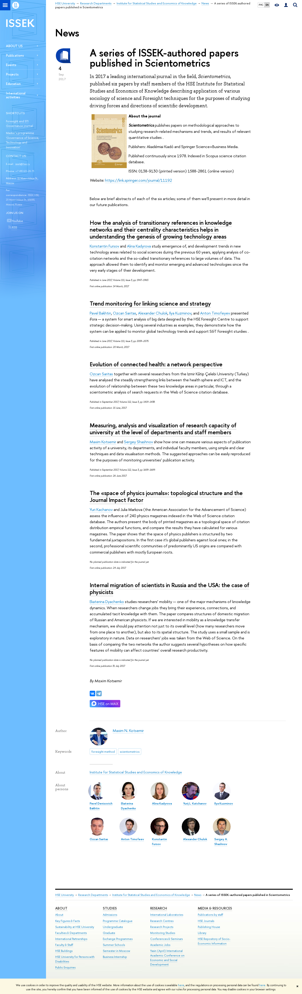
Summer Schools (114, 945)
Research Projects (161, 927)
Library (202, 933)
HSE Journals (206, 921)
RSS (14, 227)
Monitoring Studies (162, 933)
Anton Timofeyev (215, 313)
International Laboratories (166, 915)
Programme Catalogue (117, 921)
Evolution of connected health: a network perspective (156, 364)
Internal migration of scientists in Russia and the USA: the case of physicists (169, 588)
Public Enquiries (65, 967)
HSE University (64, 895)
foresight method (103, 751)
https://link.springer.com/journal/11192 (138, 180)
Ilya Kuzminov (180, 313)
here (181, 985)
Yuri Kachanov (101, 509)
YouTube (17, 221)
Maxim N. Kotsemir (128, 730)
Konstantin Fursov (104, 246)
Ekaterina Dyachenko (107, 601)
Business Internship (115, 957)
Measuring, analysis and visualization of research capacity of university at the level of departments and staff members (163, 428)
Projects (12, 74)
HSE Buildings (63, 951)
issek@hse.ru (22, 164)
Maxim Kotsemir (103, 441)
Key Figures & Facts (67, 921)
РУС (261, 4)
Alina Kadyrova (139, 246)
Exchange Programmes (117, 939)
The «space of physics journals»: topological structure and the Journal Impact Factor (166, 496)
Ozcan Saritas (124, 313)
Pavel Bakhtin (100, 313)
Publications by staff (210, 915)
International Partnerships (71, 939)
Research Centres (161, 921)
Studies (110, 908)
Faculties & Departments (71, 933)
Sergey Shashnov (138, 441)
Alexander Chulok (152, 313)
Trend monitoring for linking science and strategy (150, 303)
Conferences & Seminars (166, 939)
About (61, 908)
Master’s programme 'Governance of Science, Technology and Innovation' (22, 140)
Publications (15, 55)
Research (158, 908)
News (197, 895)
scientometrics (129, 751)
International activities (15, 95)
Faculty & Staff (64, 945)
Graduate (109, 933)
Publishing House (209, 927)
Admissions (110, 915)
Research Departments (93, 895)
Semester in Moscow (116, 951)
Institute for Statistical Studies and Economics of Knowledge (136, 772)
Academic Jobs (160, 945)
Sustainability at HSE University (74, 927)
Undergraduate (113, 927)
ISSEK (20, 22)
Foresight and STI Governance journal (19, 123)
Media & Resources (215, 908)
